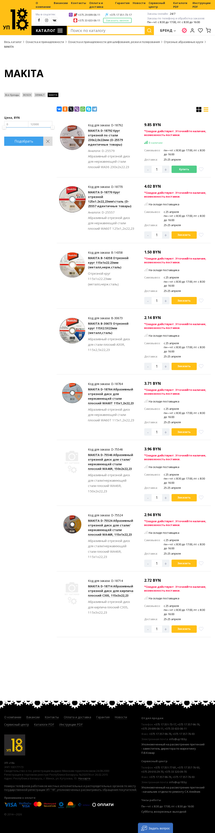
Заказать (184, 235)
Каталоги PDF (180, 5)
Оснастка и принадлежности (45, 42)
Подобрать (23, 141)
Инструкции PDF (202, 5)
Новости (139, 3)
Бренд (166, 30)
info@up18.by (178, 739)
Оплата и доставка (96, 5)
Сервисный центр (157, 5)
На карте (84, 778)
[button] (155, 828)
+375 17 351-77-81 (165, 767)
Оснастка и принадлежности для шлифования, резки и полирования (114, 42)
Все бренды (12, 94)
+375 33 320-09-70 (176, 772)
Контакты (78, 3)
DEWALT (40, 94)
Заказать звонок (117, 20)
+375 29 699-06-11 (89, 15)
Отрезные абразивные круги (183, 42)
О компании (43, 5)
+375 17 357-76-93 (184, 734)
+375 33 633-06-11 (89, 20)
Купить (184, 169)
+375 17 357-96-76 (188, 724)
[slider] (4, 127)
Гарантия (122, 3)
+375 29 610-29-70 (152, 772)
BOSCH (27, 94)
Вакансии (61, 3)
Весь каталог (13, 42)
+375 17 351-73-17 (121, 15)
